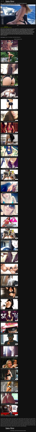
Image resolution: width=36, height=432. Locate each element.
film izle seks (18, 421)
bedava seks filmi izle (9, 419)
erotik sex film (8, 421)
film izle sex (22, 421)
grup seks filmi (27, 421)
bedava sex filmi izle (22, 419)
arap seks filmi (26, 418)
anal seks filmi (14, 418)
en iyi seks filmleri (20, 420)
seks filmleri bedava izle (16, 37)
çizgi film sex (32, 419)
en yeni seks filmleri (32, 420)
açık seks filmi (3, 418)
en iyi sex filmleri (26, 420)
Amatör (6, 37)
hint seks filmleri (11, 422)
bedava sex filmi (15, 419)
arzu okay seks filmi (32, 418)
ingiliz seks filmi (16, 422)
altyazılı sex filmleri (9, 418)
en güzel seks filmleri (7, 420)
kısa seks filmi (21, 422)
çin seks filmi (27, 419)
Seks (1, 3)
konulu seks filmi (32, 422)
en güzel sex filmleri (14, 420)
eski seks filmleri (13, 421)
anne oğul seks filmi (20, 418)
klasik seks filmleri (27, 422)
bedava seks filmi (3, 419)
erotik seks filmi (3, 421)
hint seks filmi (6, 422)
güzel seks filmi (32, 421)
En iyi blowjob (10, 37)
